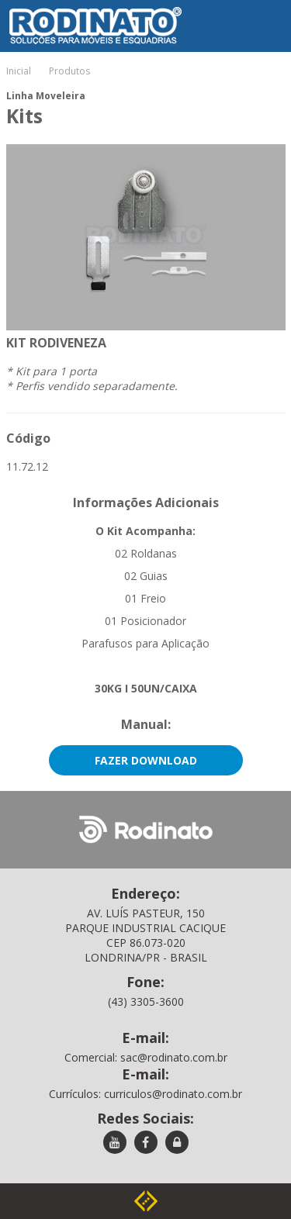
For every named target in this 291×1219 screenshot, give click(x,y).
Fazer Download (146, 760)
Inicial (18, 71)
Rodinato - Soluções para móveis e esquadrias (84, 11)
